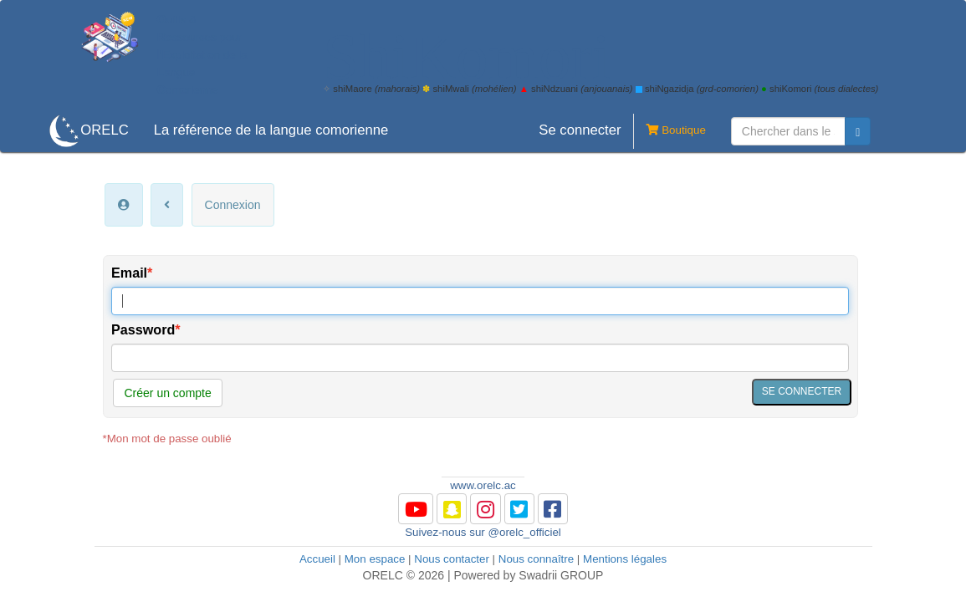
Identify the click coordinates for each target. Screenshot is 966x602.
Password (143, 329)
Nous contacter (451, 559)
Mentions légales (625, 559)
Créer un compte (167, 393)
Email (129, 272)
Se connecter (580, 130)
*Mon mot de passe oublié (167, 438)
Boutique (669, 131)
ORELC (104, 130)
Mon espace (375, 559)
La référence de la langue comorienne (271, 130)
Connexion (233, 205)
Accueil (317, 559)
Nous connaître (536, 559)
